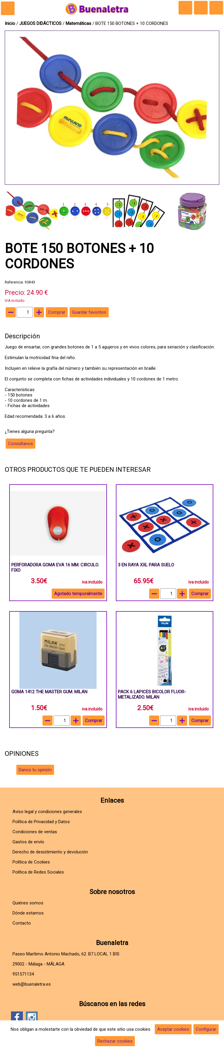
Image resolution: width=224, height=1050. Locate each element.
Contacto (21, 923)
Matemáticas (79, 23)
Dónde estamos (28, 913)
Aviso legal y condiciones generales (47, 811)
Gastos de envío (28, 842)
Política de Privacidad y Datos (41, 821)
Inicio (10, 23)
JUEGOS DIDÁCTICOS (41, 23)
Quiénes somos (27, 903)
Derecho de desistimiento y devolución (50, 852)
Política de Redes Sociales (38, 872)
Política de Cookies (31, 862)
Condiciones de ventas (34, 831)
